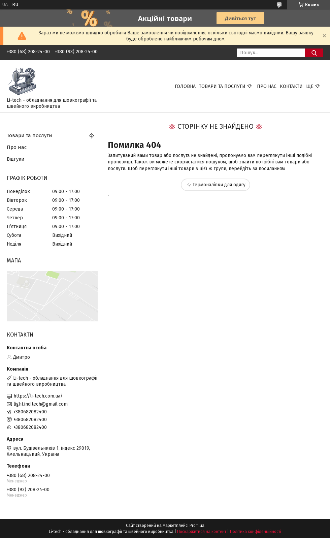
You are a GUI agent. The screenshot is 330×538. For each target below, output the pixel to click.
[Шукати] (314, 53)
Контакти (291, 86)
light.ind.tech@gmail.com (40, 404)
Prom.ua (197, 525)
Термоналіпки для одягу (219, 185)
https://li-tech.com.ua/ (38, 396)
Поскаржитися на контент (201, 531)
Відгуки (16, 159)
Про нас (266, 86)
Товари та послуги (222, 86)
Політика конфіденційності (255, 531)
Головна (185, 86)
